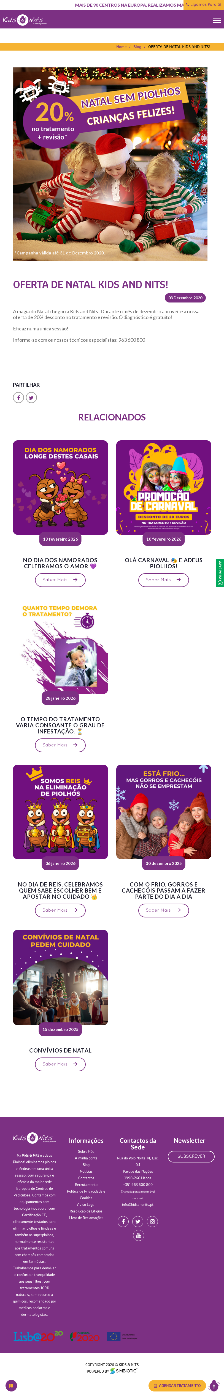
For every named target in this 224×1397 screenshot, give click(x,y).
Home (121, 46)
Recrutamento (86, 1184)
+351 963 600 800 (138, 1184)
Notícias (86, 1171)
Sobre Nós (86, 1151)
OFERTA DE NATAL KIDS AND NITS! (179, 46)
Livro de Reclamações (86, 1218)
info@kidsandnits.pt (137, 1204)
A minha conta (86, 1158)
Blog (137, 46)
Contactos (86, 1178)
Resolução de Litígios (86, 1211)
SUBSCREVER (191, 1157)
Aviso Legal (86, 1204)
